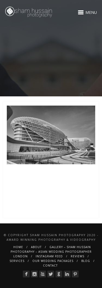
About (36, 247)
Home (18, 247)
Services (17, 261)
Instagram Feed (49, 256)
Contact (50, 265)
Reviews (77, 256)
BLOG (85, 261)
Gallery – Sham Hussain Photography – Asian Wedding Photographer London (51, 251)
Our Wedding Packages (52, 261)
